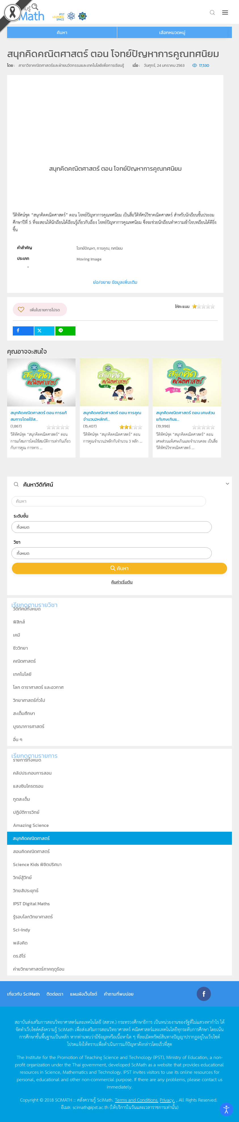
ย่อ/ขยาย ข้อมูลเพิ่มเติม (115, 282)
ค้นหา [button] (62, 32)
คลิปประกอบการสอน (32, 772)
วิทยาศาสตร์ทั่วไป (29, 700)
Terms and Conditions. (136, 1099)
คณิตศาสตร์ (24, 661)
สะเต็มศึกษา (24, 713)
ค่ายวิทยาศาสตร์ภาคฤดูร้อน (38, 968)
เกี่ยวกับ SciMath (23, 993)
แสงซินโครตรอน (28, 786)
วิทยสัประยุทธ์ (25, 890)
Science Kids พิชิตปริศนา (37, 864)
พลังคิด (20, 942)
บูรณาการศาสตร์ (28, 726)
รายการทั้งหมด (27, 759)
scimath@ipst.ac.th (90, 1107)
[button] (225, 12)
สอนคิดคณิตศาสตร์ (31, 851)
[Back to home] (25, 11)
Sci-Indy (21, 929)
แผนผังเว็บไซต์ (83, 993)
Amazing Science (31, 825)
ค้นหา (119, 568)
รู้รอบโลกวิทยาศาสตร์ (33, 916)
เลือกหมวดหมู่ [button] (172, 32)
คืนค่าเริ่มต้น (119, 582)
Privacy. (167, 1099)
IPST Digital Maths (31, 903)
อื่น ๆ (17, 739)
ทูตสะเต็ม (21, 799)
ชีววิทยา (20, 648)
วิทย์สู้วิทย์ (22, 877)
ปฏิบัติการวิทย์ (26, 812)
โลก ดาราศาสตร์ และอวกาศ (38, 687)
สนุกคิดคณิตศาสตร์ (31, 838)
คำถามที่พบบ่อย (119, 993)
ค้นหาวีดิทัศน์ (38, 484)
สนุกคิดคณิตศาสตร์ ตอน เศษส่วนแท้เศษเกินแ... (185, 415)
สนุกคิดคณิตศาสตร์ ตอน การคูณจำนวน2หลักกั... (112, 415)
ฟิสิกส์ (19, 621)
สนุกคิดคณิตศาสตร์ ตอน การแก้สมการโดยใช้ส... (39, 415)
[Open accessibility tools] (226, 1109)
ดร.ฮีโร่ (19, 955)
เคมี (16, 634)
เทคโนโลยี (22, 674)
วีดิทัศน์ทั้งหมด (27, 608)
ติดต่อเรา (55, 993)
